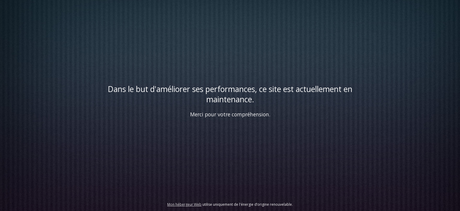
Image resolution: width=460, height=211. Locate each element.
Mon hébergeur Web (184, 204)
